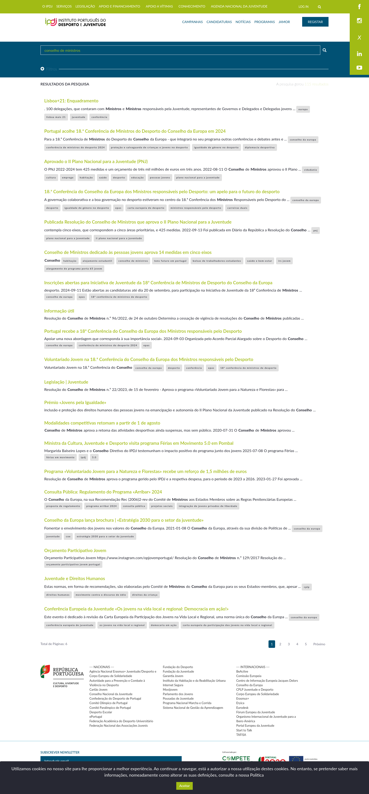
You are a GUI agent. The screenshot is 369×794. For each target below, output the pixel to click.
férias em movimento (60, 457)
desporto (119, 177)
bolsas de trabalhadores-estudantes (217, 260)
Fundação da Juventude (178, 671)
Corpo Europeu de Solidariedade (257, 694)
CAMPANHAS (192, 22)
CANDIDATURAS (219, 22)
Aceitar (184, 786)
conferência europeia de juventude (69, 625)
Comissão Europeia (248, 676)
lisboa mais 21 (56, 117)
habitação (86, 177)
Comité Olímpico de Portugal (108, 703)
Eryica (240, 703)
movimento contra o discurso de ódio (101, 594)
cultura (51, 177)
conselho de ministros (133, 260)
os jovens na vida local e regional (122, 625)
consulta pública (134, 506)
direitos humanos (58, 594)
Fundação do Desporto (178, 667)
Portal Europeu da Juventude (255, 725)
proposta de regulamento (63, 506)
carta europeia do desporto (146, 207)
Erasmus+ (242, 698)
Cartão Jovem (98, 689)
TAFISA (241, 735)
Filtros (48, 69)
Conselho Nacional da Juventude (110, 694)
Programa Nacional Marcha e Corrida (187, 703)
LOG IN (304, 6)
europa (303, 109)
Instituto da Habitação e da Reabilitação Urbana (194, 680)
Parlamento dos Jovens (178, 694)
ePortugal (95, 716)
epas (118, 207)
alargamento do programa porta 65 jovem (74, 268)
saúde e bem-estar (259, 260)
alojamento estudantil (97, 260)
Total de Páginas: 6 (53, 644)
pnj (315, 230)
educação (137, 177)
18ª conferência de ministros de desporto (119, 296)
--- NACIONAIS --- (101, 667)
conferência (99, 117)
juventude (78, 117)
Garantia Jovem (173, 676)
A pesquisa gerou (302, 84)
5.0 (94, 457)
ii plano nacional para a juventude (119, 238)
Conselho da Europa (249, 685)
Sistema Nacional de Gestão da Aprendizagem (193, 708)
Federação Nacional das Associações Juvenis (118, 725)
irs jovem (284, 260)
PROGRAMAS (264, 22)
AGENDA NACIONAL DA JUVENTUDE (239, 6)
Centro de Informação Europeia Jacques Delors (267, 680)
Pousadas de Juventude (178, 698)
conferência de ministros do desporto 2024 (75, 147)
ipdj (83, 457)
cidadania (310, 169)
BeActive (242, 671)
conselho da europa (303, 139)
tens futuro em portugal (170, 260)
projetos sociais (162, 506)
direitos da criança (145, 594)
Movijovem (170, 689)
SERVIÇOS (64, 6)
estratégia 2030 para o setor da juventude (105, 536)
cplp (306, 586)
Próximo (319, 644)
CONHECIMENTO (192, 6)
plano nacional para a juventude (198, 177)
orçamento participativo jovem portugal (73, 564)
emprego (68, 177)
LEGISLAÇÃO (85, 6)
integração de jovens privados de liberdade (208, 506)
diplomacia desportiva (260, 147)
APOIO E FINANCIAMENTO (119, 6)
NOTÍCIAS (243, 22)
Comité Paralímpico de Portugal (110, 708)
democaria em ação (164, 625)
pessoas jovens (160, 177)
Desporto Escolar (100, 712)
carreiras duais (237, 207)
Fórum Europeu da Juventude (255, 712)
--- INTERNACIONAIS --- (252, 667)
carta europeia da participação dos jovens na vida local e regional (227, 625)
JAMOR (284, 22)
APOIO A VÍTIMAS (159, 6)
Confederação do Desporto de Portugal (115, 698)
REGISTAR (315, 22)
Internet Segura (173, 685)
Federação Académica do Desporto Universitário (121, 721)
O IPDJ (47, 6)
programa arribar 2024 (101, 506)
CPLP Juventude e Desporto (254, 689)
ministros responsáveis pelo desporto (196, 207)
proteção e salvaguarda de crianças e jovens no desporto (149, 147)
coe (68, 536)
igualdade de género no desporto (216, 147)
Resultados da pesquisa (64, 84)
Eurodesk (242, 708)
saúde (103, 177)
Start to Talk (244, 730)
